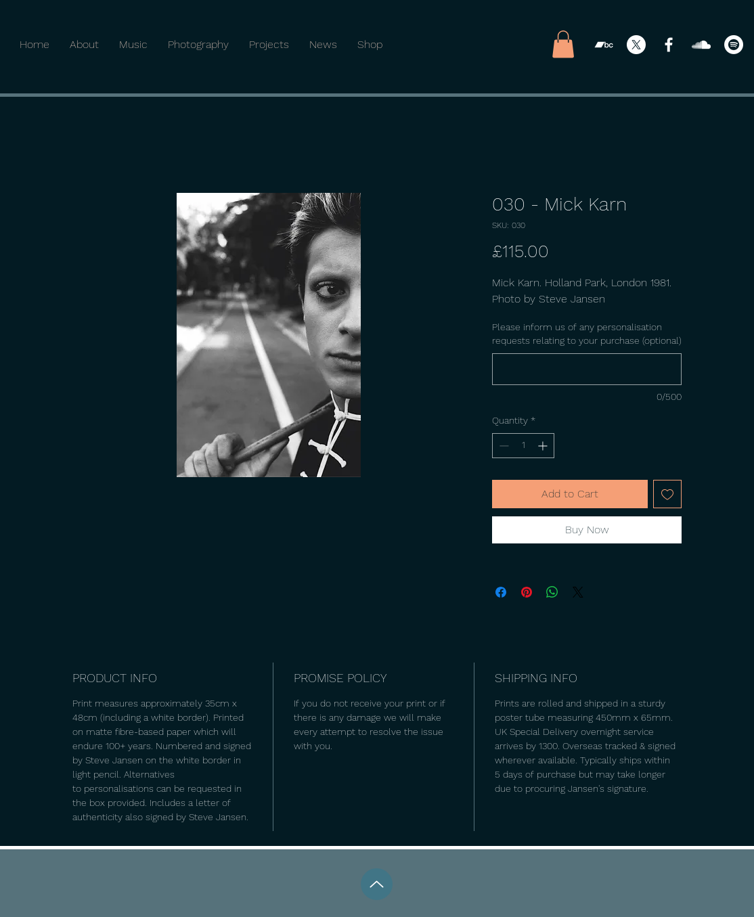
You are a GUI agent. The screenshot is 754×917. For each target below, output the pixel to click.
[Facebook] (668, 44)
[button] (563, 44)
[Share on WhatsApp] (552, 592)
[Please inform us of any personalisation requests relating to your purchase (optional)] (587, 369)
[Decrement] (502, 445)
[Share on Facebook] (501, 592)
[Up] (377, 884)
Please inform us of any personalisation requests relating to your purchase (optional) (587, 333)
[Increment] (543, 445)
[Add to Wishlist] (667, 494)
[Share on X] (578, 592)
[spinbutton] (523, 445)
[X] (636, 44)
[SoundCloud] (701, 44)
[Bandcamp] (603, 44)
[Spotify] (733, 44)
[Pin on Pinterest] (526, 592)
